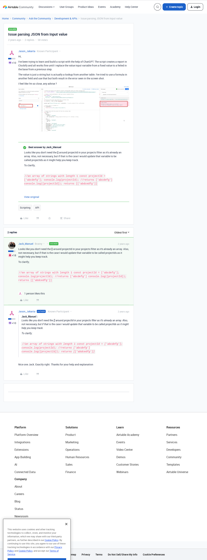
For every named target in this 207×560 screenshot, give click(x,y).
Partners (171, 435)
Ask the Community (40, 18)
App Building (23, 457)
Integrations (22, 442)
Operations (72, 450)
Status (19, 509)
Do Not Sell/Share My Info (122, 554)
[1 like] (31, 293)
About (18, 486)
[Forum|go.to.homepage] (18, 7)
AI (16, 465)
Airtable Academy (127, 435)
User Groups (67, 7)
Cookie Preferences (154, 554)
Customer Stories (127, 465)
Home (5, 18)
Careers (19, 494)
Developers (173, 450)
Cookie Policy (51, 548)
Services (171, 442)
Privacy (86, 554)
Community (18, 18)
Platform (20, 427)
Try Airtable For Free (27, 524)
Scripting (25, 207)
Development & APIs (65, 18)
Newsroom (21, 516)
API (37, 207)
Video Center (124, 450)
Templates (173, 465)
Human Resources (77, 457)
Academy (115, 7)
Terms (99, 554)
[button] (174, 7)
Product (70, 435)
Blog (17, 501)
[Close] (66, 532)
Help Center (131, 7)
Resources (173, 427)
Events (102, 7)
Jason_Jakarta (26, 51)
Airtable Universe (177, 472)
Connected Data (25, 472)
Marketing (71, 442)
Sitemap (71, 554)
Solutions (71, 427)
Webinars (122, 472)
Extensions (22, 450)
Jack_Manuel (25, 243)
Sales (69, 465)
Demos (120, 457)
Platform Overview (26, 435)
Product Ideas (86, 7)
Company (21, 479)
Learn (120, 427)
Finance (70, 472)
